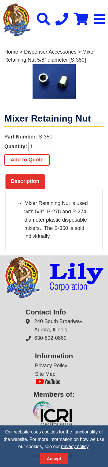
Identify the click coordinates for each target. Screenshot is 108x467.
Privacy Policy (51, 365)
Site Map (45, 374)
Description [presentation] (25, 181)
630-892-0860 (50, 338)
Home (11, 52)
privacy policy (74, 446)
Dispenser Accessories (50, 52)
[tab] (25, 181)
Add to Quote (27, 160)
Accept (54, 458)
